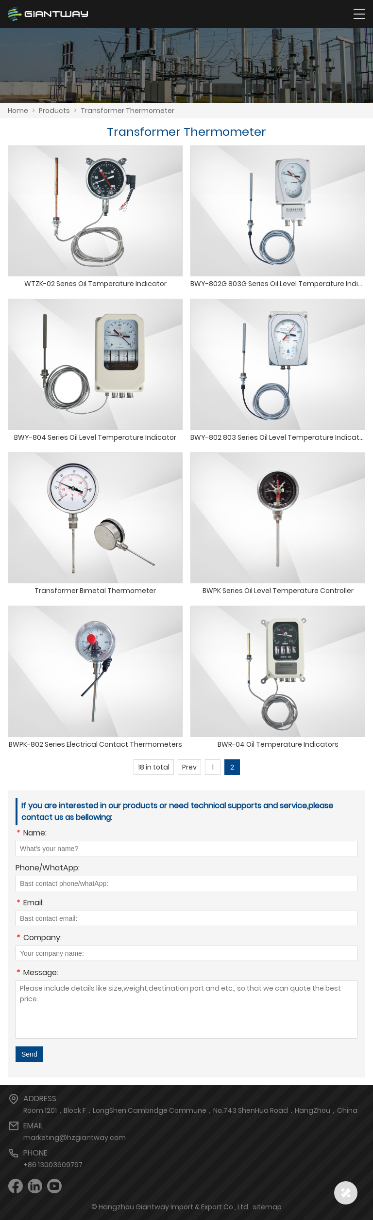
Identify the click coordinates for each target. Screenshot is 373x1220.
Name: (31, 833)
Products (54, 110)
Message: (37, 973)
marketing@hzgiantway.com (74, 1137)
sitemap (267, 1207)
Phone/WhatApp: (48, 868)
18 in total (154, 767)
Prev (189, 767)
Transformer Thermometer (127, 110)
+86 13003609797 (53, 1165)
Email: (30, 903)
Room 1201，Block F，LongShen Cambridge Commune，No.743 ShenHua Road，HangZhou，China (190, 1110)
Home (18, 110)
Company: (39, 938)
